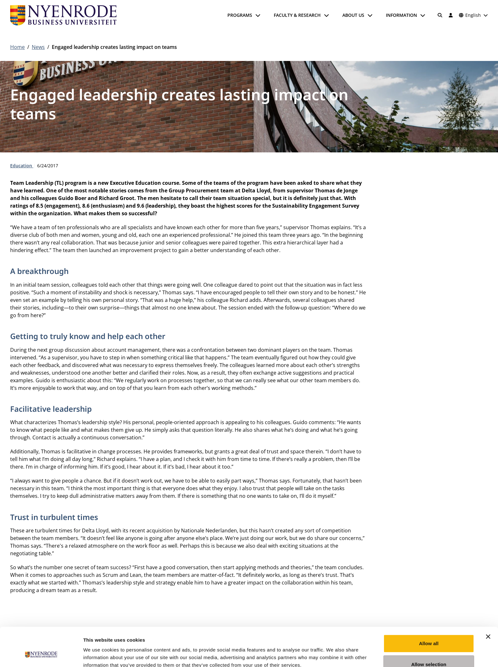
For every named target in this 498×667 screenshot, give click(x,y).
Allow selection (429, 630)
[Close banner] (488, 602)
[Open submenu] (258, 15)
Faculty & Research (297, 15)
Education (21, 166)
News (38, 46)
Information (401, 15)
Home (17, 46)
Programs (239, 15)
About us (353, 15)
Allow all (429, 609)
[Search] (440, 15)
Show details (333, 654)
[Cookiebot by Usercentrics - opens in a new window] (41, 654)
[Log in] (451, 15)
